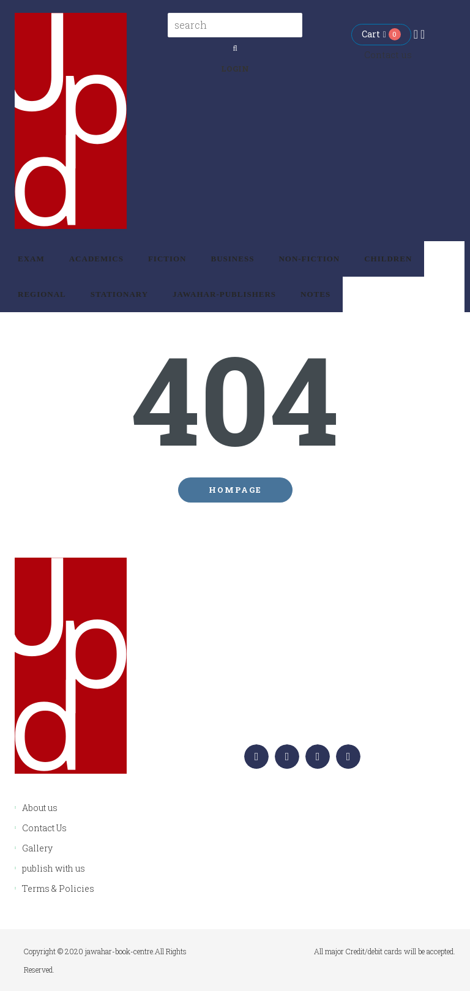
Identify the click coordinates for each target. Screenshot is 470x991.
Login (235, 68)
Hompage (235, 489)
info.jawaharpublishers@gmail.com (351, 714)
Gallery (37, 848)
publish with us (53, 868)
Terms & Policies (58, 888)
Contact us (388, 54)
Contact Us (44, 828)
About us (40, 807)
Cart (374, 34)
